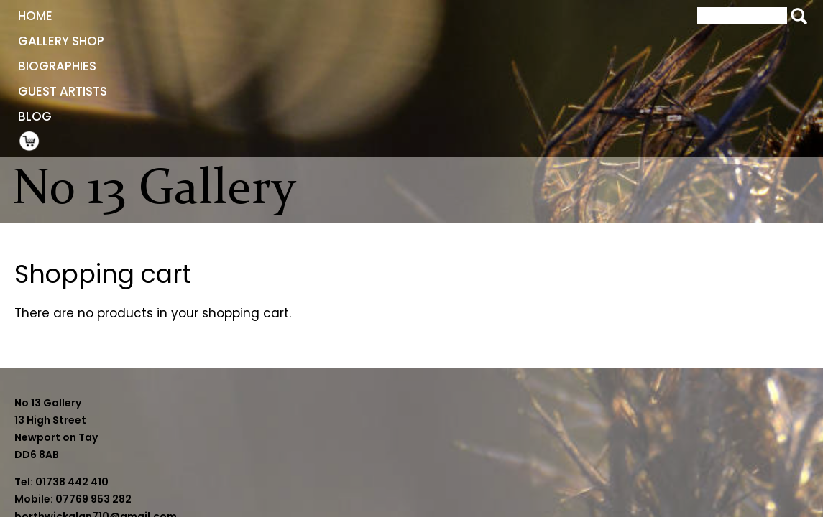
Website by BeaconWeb (615, 451)
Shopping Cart (521, 15)
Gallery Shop (164, 15)
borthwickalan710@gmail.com (358, 468)
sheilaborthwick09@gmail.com (360, 485)
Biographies (272, 15)
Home (79, 15)
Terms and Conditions (611, 434)
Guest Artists (381, 15)
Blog (467, 15)
